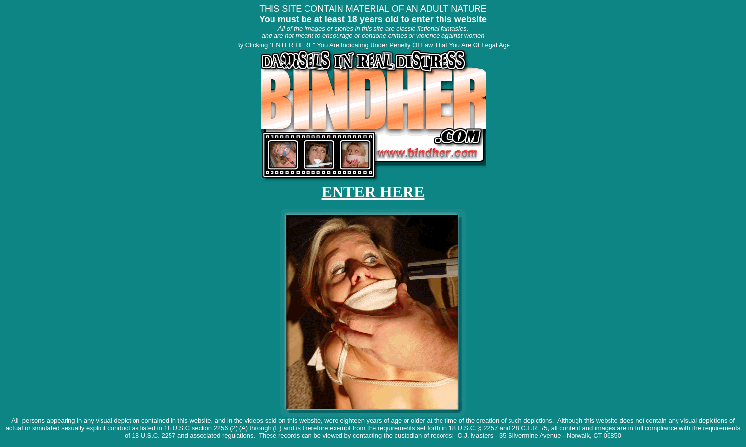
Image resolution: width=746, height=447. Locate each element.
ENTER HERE (373, 192)
